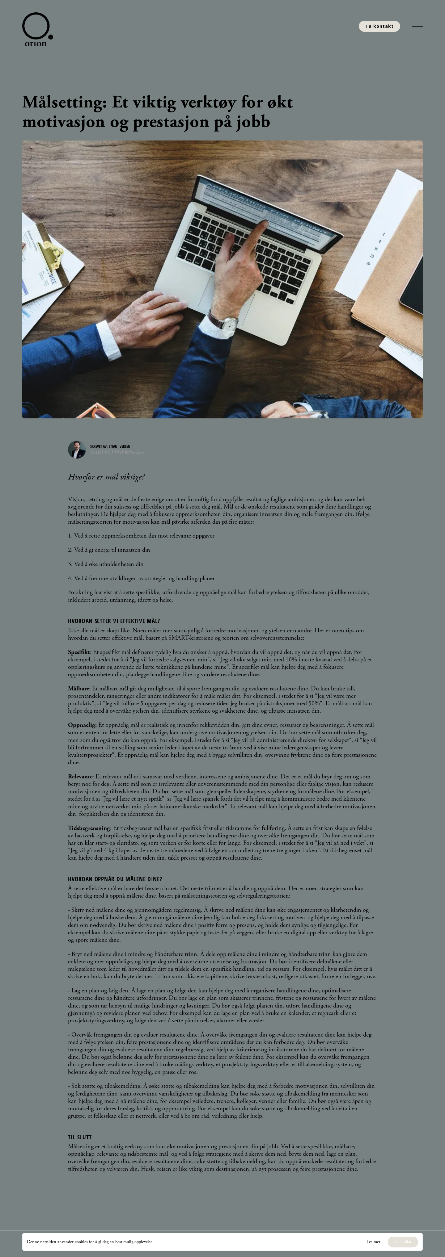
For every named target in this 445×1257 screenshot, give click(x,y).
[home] (39, 29)
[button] (417, 26)
